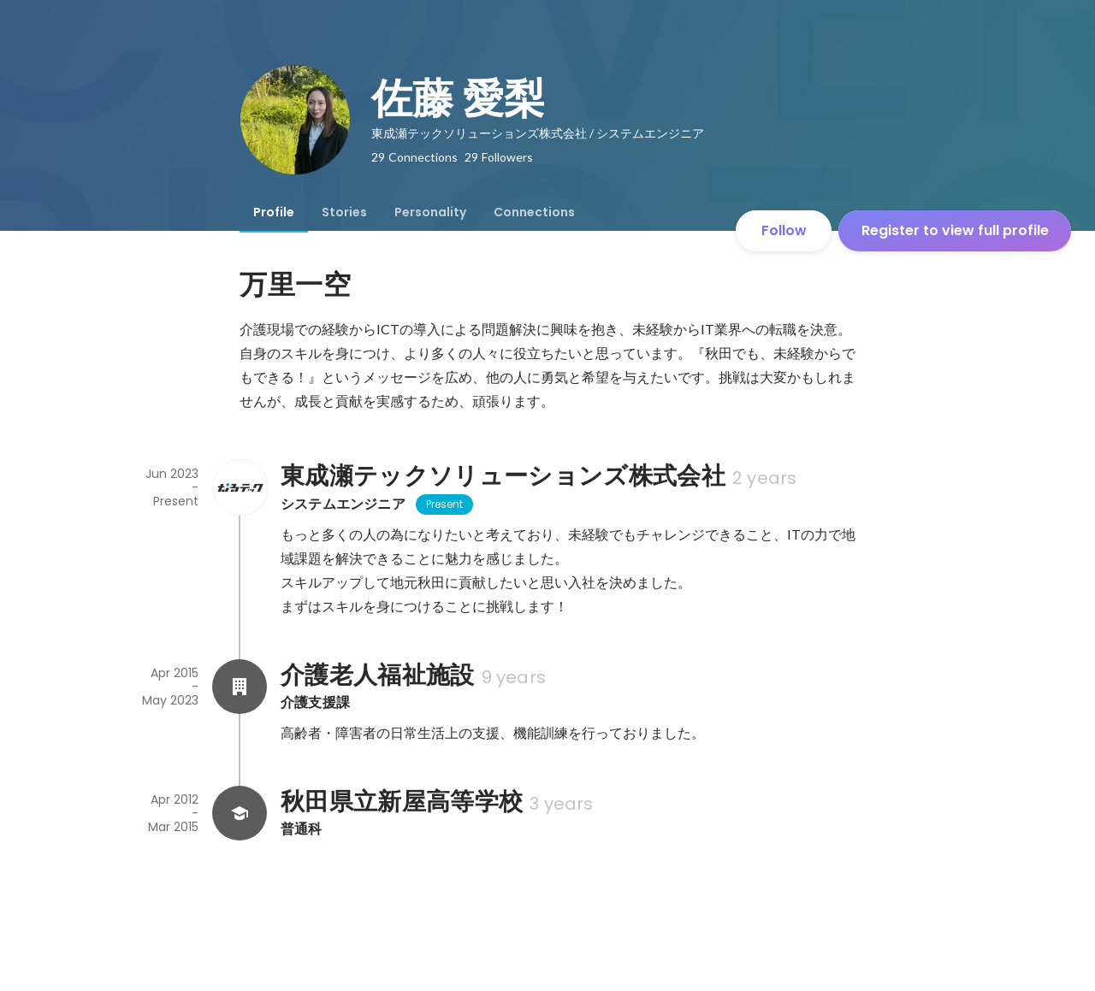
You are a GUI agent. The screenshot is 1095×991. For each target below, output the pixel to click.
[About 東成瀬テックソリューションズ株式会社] (239, 487)
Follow (784, 230)
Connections (534, 212)
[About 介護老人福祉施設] (239, 686)
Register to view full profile (955, 230)
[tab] (274, 212)
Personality (430, 212)
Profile (273, 212)
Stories (344, 212)
